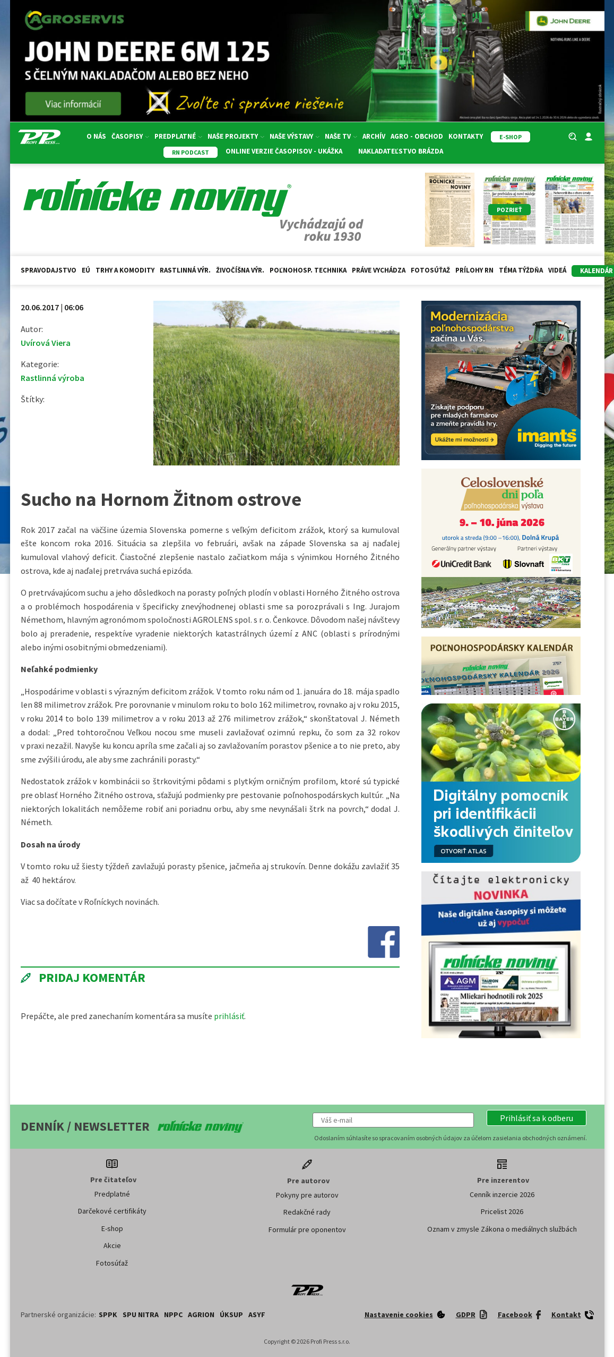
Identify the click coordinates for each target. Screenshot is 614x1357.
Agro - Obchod (417, 136)
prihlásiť (229, 1016)
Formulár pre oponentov (307, 1229)
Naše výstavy (294, 136)
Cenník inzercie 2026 (502, 1194)
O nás (96, 136)
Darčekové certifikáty (112, 1211)
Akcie (112, 1245)
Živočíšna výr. (240, 270)
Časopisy (130, 136)
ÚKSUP (231, 1314)
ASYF (256, 1314)
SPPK (108, 1314)
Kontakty (465, 136)
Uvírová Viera (46, 342)
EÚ (86, 270)
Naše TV (341, 136)
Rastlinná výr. (185, 270)
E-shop (112, 1228)
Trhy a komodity (125, 270)
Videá (557, 270)
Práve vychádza (378, 270)
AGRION (201, 1314)
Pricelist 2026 (502, 1211)
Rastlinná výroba (52, 377)
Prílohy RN (474, 270)
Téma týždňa (521, 270)
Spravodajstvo (48, 270)
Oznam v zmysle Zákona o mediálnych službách (502, 1229)
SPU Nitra (141, 1314)
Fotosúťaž (430, 270)
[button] (536, 1118)
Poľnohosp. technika (308, 270)
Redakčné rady (307, 1212)
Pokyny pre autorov (307, 1195)
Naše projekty (235, 136)
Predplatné (178, 136)
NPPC (173, 1314)
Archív (373, 136)
